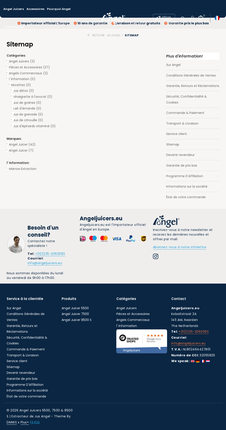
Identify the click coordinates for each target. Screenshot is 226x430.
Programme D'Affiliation (184, 176)
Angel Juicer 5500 (75, 308)
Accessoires (35, 9)
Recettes (21, 85)
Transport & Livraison (182, 123)
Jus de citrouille (28, 120)
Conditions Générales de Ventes (191, 75)
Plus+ (25, 422)
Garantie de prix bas (181, 165)
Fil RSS (35, 422)
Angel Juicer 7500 (75, 314)
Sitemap (172, 144)
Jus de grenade (28, 114)
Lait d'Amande (27, 108)
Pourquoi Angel (59, 9)
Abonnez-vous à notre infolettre (179, 247)
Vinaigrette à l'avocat (32, 96)
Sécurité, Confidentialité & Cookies (186, 99)
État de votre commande (186, 197)
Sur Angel (173, 65)
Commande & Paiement (185, 113)
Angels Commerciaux (28, 73)
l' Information (13, 27)
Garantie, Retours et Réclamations (192, 86)
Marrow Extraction (22, 169)
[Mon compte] (192, 18)
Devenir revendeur (180, 155)
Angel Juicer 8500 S (77, 320)
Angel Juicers (13, 9)
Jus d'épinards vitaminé (34, 126)
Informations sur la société (186, 186)
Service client (176, 134)
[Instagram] (155, 257)
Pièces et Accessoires (29, 67)
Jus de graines (27, 102)
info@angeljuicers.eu (45, 263)
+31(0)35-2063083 (50, 253)
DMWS (12, 422)
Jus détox (23, 90)
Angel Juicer (22, 144)
